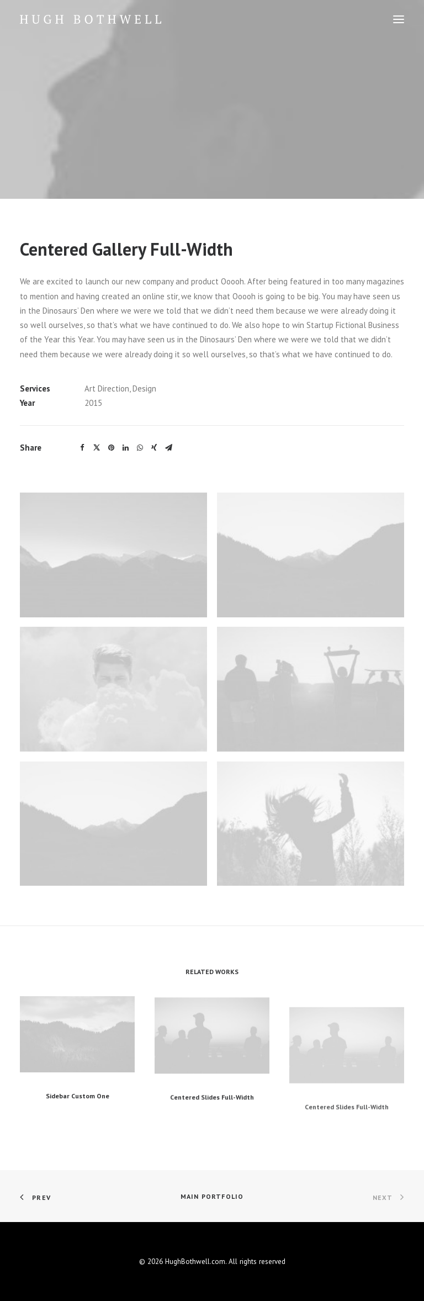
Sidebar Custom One (77, 1117)
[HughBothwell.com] (90, 19)
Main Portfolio (212, 1196)
